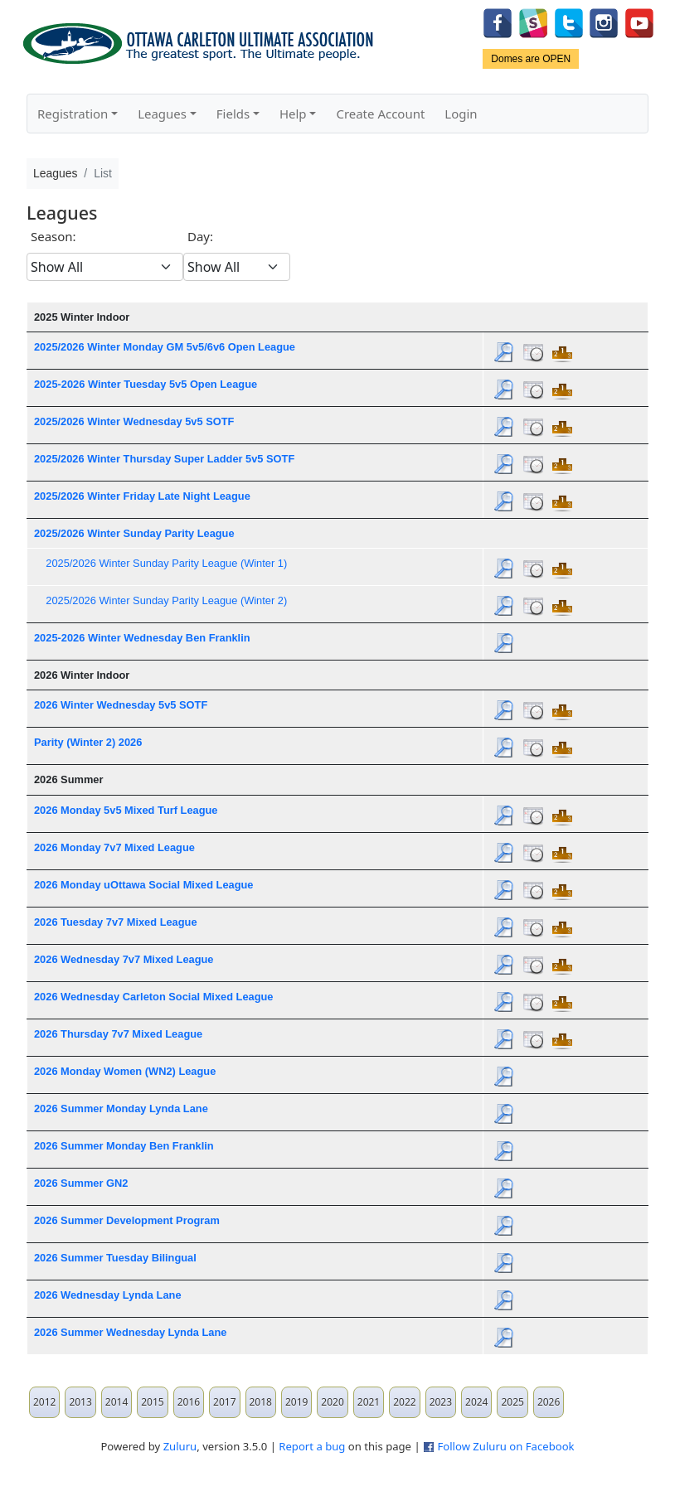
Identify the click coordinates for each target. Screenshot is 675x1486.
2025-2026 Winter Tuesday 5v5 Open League (145, 384)
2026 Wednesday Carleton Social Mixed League (154, 996)
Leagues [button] (162, 113)
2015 (152, 1402)
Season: (53, 236)
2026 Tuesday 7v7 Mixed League (115, 922)
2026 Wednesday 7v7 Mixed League (124, 959)
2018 (261, 1402)
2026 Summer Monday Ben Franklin (124, 1146)
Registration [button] (72, 113)
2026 (548, 1402)
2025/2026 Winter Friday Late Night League (142, 496)
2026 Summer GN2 (81, 1183)
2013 (80, 1402)
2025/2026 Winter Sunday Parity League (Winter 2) (166, 600)
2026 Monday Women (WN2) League (125, 1071)
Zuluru (180, 1446)
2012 (44, 1402)
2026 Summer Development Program (127, 1220)
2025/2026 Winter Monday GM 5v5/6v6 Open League (164, 347)
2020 (332, 1402)
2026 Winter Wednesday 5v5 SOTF (120, 705)
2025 (512, 1402)
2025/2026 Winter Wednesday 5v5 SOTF (134, 421)
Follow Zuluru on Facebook (505, 1446)
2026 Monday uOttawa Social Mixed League (143, 885)
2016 (188, 1402)
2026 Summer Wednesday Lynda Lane (130, 1332)
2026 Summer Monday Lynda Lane (121, 1108)
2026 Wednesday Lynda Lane (108, 1295)
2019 (296, 1402)
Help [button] (293, 113)
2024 (476, 1402)
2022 (404, 1402)
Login (460, 113)
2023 (441, 1402)
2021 (368, 1402)
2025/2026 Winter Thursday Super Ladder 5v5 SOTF (164, 459)
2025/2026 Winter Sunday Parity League (134, 533)
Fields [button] (233, 113)
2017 (224, 1402)
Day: (200, 236)
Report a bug (312, 1446)
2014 (116, 1402)
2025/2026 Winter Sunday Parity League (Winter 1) (166, 563)
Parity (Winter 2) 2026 (88, 742)
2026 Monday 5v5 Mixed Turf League (125, 810)
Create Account (380, 113)
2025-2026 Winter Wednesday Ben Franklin (142, 638)
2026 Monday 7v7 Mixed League (114, 847)
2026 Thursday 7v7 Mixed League (118, 1034)
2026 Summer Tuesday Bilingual (115, 1257)
